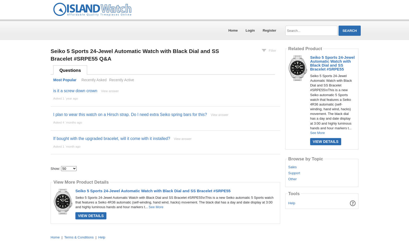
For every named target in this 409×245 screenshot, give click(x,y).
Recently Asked (93, 80)
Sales (292, 167)
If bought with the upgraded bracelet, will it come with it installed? (111, 138)
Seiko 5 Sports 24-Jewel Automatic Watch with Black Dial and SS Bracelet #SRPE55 (153, 191)
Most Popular (64, 80)
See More (156, 207)
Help (291, 203)
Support (294, 173)
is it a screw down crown (75, 91)
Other (292, 179)
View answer (110, 91)
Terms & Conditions (79, 237)
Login (250, 30)
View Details (91, 216)
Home (233, 30)
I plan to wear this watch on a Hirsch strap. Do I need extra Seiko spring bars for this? (130, 114)
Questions (70, 70)
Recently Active (121, 80)
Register (269, 30)
